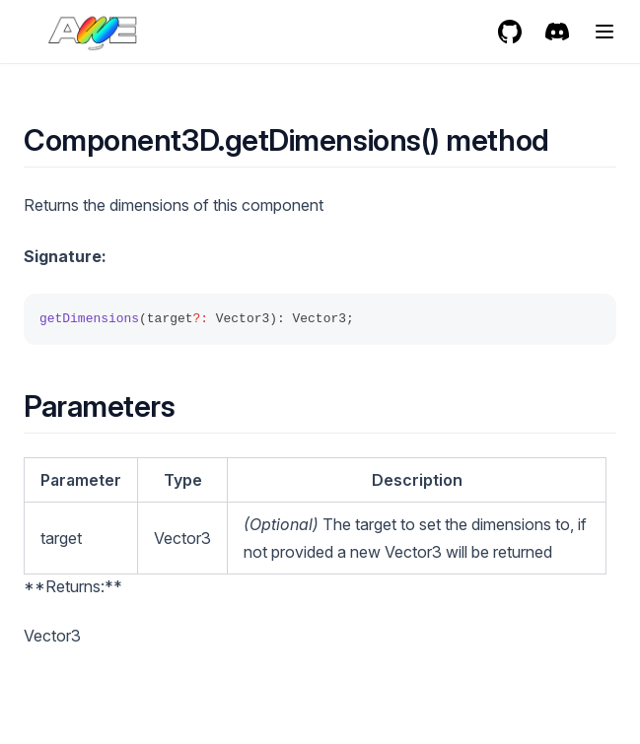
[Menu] (604, 31)
